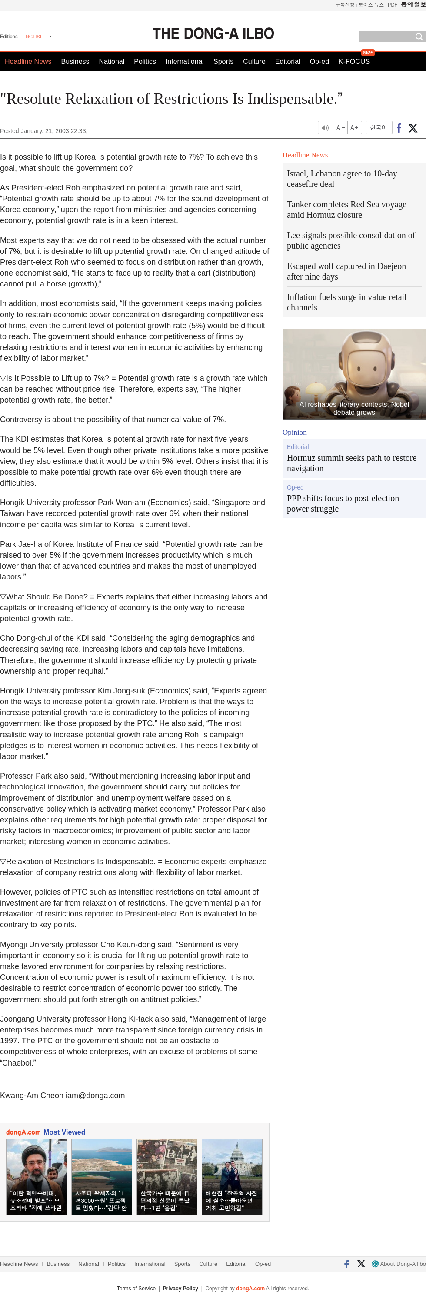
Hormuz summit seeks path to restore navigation (351, 463)
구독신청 (345, 4)
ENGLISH (33, 36)
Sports (223, 61)
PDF (392, 4)
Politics (145, 61)
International (185, 61)
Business (75, 61)
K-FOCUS (354, 61)
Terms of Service (136, 1288)
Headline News (28, 61)
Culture (254, 61)
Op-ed (319, 61)
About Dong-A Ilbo (399, 1264)
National (112, 61)
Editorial (287, 61)
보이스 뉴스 (371, 4)
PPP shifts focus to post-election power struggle (343, 503)
